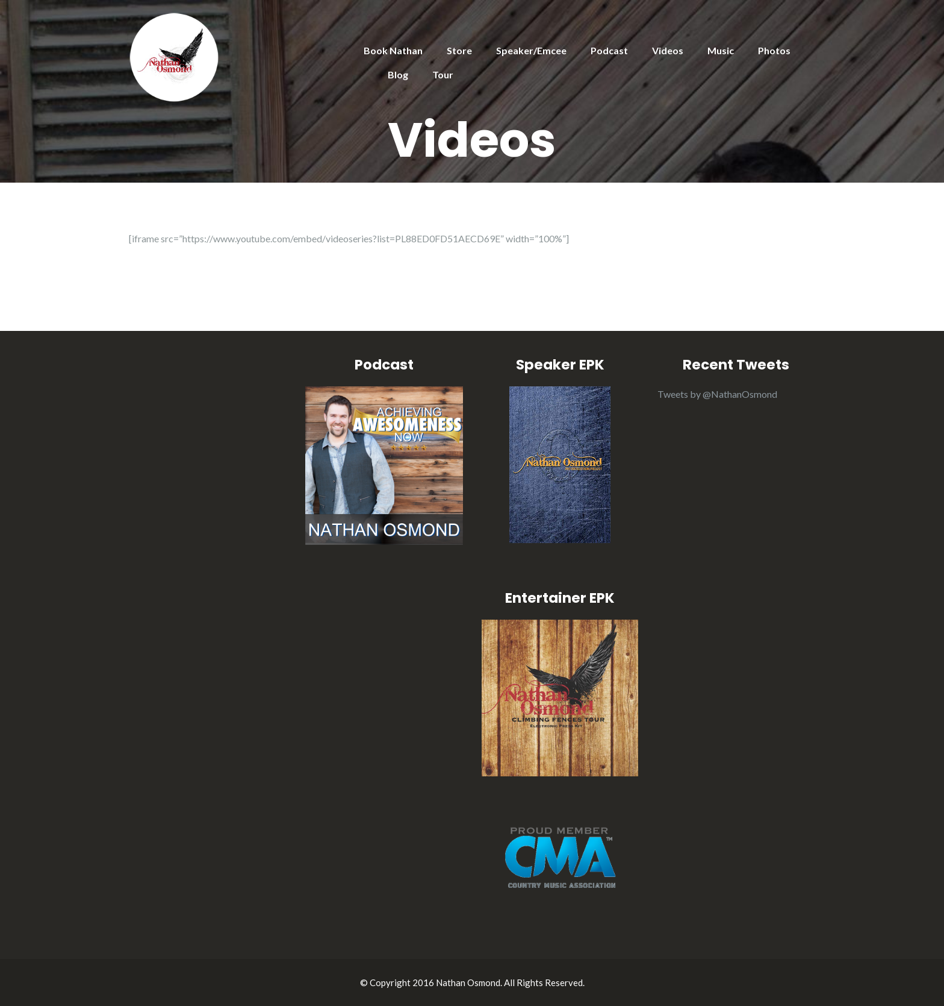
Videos (667, 50)
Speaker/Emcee (531, 50)
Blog (398, 74)
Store (459, 50)
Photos (774, 50)
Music (720, 50)
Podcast (609, 50)
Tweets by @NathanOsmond (717, 394)
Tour (442, 74)
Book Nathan (393, 50)
